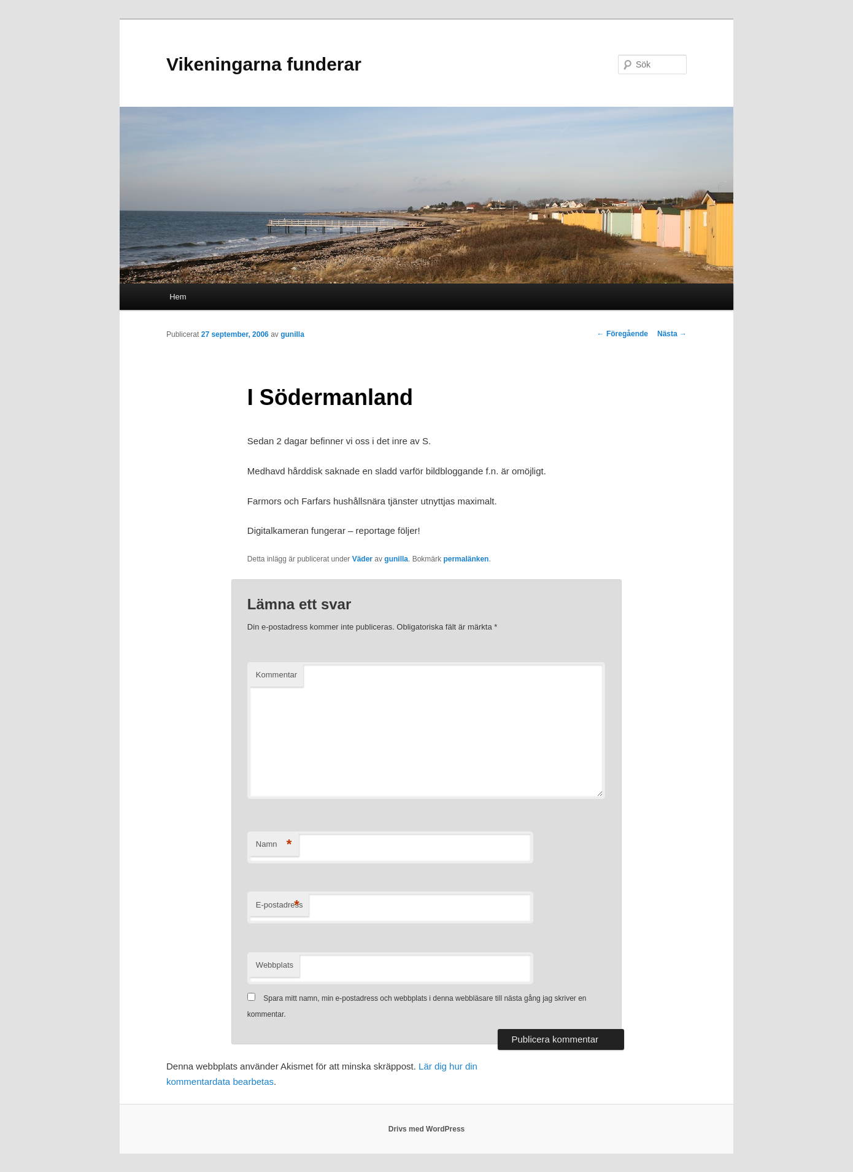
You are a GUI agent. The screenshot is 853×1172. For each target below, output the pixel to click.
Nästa (672, 334)
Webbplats (274, 965)
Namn (274, 845)
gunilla (292, 334)
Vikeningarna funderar (263, 64)
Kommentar (276, 674)
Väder (362, 559)
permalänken (465, 559)
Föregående (622, 334)
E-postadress (279, 905)
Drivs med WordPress (426, 1129)
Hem (177, 296)
